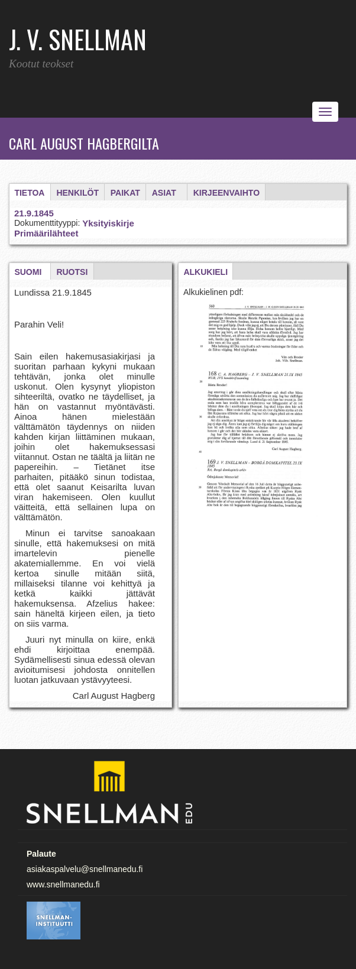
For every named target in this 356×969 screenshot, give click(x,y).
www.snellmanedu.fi (63, 884)
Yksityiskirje (108, 223)
